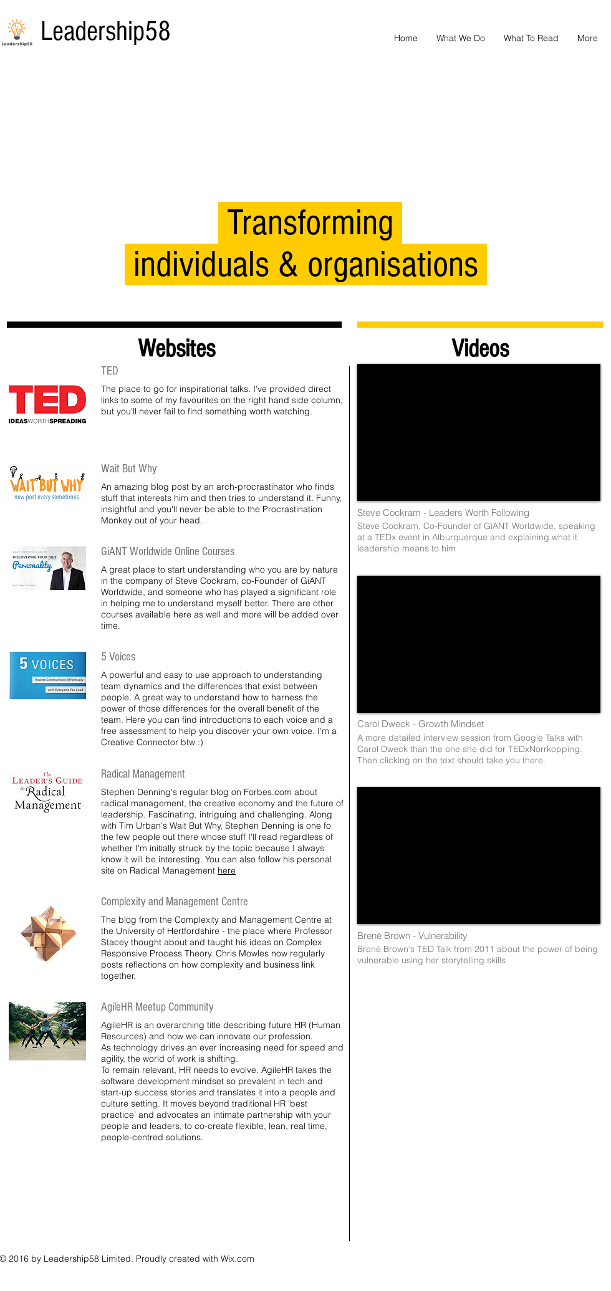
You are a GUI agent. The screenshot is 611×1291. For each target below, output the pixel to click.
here (227, 870)
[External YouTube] (478, 432)
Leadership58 (106, 31)
